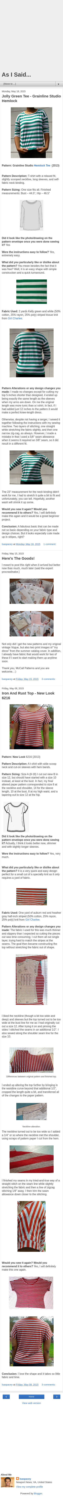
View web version (31, 1403)
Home (31, 1397)
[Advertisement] (31, 36)
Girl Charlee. (15, 318)
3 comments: (48, 679)
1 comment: (50, 544)
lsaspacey (25, 1479)
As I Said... (16, 74)
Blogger (38, 1493)
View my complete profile (29, 1486)
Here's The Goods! (18, 558)
